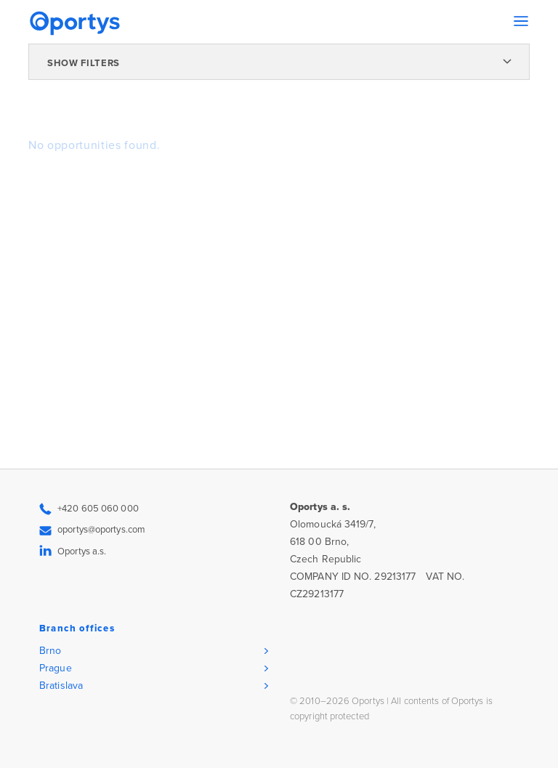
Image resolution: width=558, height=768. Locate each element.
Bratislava (61, 685)
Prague (55, 668)
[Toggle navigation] (521, 21)
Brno (50, 650)
